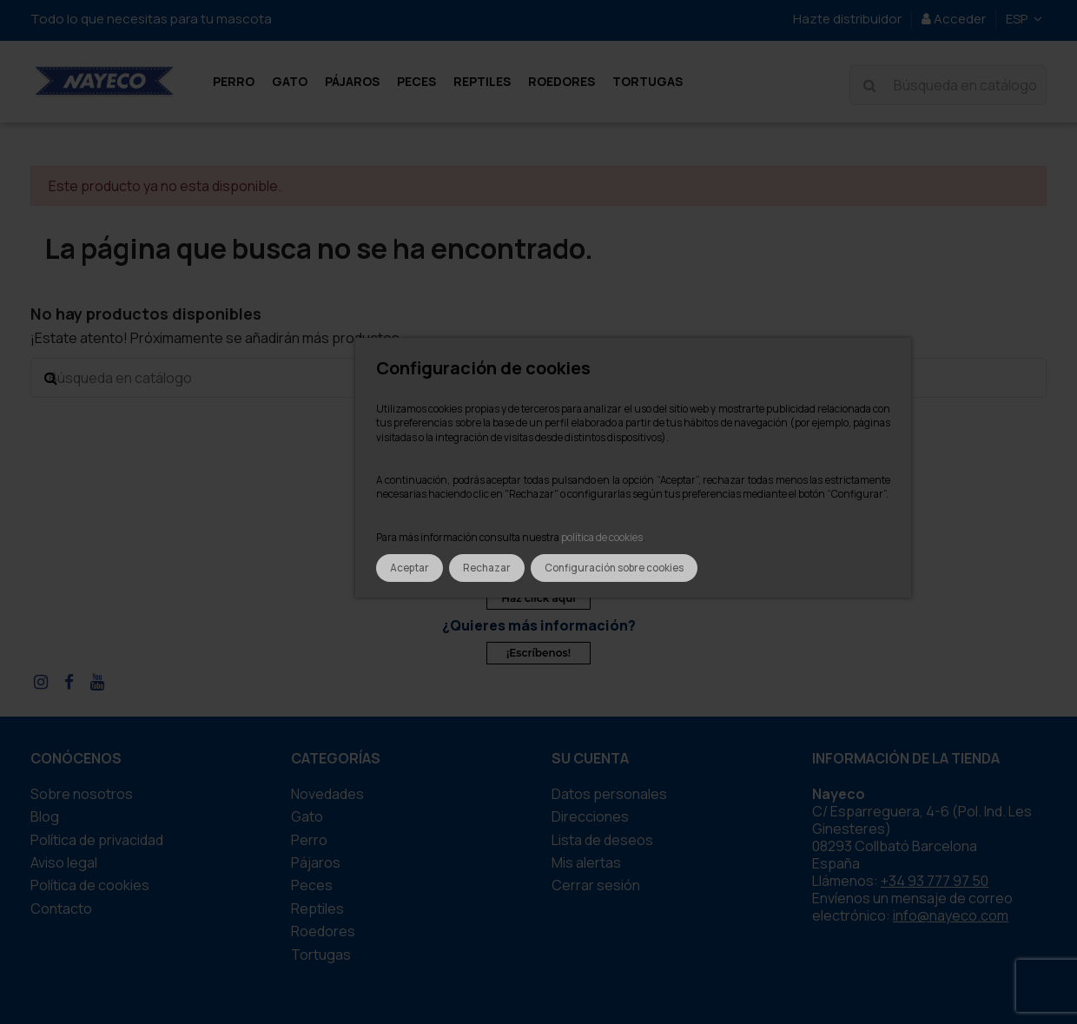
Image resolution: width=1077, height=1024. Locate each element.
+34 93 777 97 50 (934, 880)
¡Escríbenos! (538, 652)
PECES (312, 885)
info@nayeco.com (950, 915)
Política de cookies (89, 885)
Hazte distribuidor (847, 19)
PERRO (309, 840)
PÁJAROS (315, 862)
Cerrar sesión (596, 885)
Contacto (61, 908)
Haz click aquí (538, 597)
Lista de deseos (602, 840)
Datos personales (609, 794)
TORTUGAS (321, 954)
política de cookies (602, 538)
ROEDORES (323, 931)
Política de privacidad (96, 840)
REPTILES (317, 908)
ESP (1026, 19)
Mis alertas (586, 862)
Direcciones (590, 816)
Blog (44, 816)
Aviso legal (63, 862)
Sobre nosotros (81, 794)
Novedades (327, 794)
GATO (307, 816)
